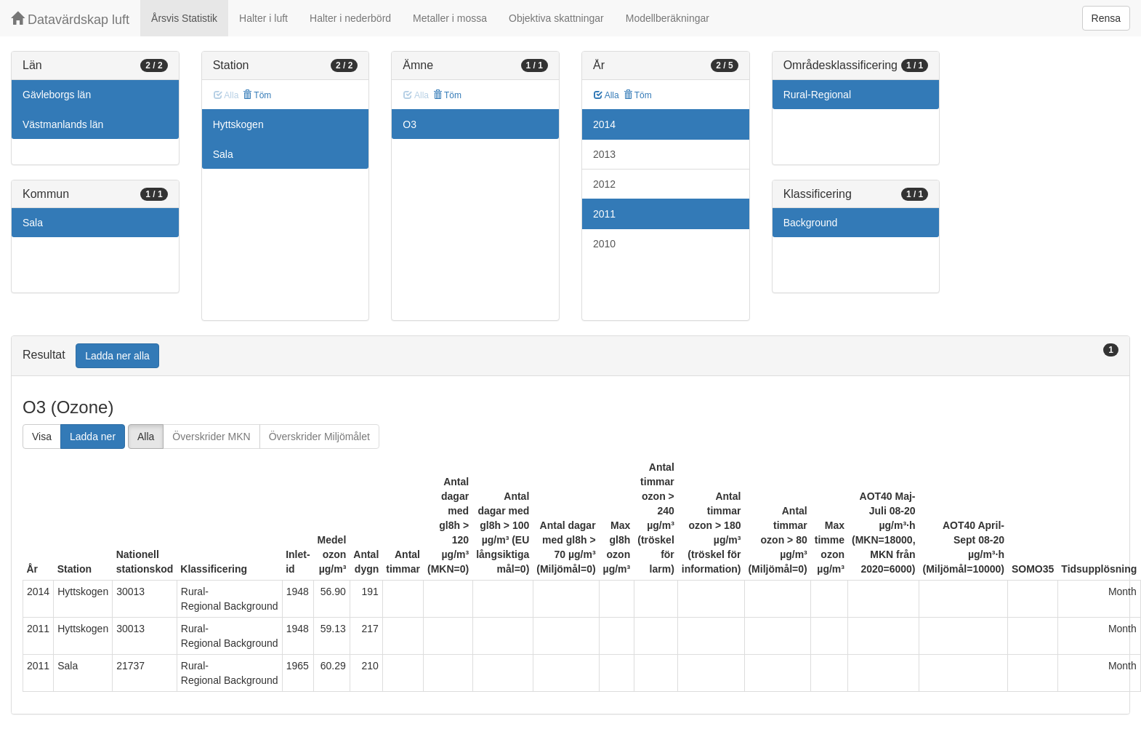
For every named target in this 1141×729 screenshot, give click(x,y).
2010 (604, 244)
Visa (42, 436)
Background (810, 222)
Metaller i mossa (450, 18)
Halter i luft (263, 18)
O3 (409, 124)
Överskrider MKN (211, 436)
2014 (604, 124)
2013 (604, 154)
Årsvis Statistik (184, 18)
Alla (606, 95)
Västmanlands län (63, 124)
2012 (604, 184)
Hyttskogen (238, 124)
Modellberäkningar (667, 18)
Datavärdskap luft (70, 19)
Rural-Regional (817, 94)
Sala (33, 222)
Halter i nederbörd (350, 18)
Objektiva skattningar (556, 18)
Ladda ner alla (117, 356)
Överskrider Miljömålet (319, 436)
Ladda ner (93, 436)
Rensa (1106, 18)
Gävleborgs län (57, 94)
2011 (604, 214)
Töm (257, 95)
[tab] (570, 356)
